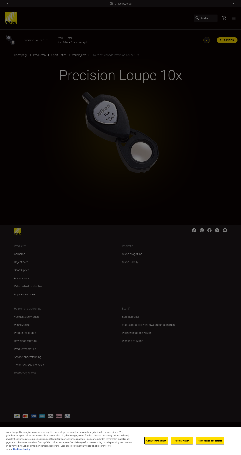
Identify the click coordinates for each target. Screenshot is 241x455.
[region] (120, 441)
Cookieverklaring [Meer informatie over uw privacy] (21, 449)
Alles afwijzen (182, 440)
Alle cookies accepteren (210, 440)
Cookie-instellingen (156, 440)
